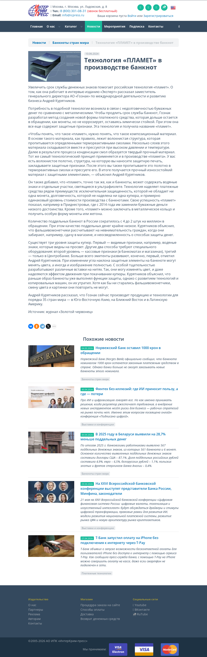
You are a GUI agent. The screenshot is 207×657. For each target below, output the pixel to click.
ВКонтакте (142, 609)
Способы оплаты (92, 609)
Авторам (34, 619)
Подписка (136, 26)
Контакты (155, 26)
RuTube (142, 614)
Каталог (74, 26)
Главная (36, 26)
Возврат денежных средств (100, 619)
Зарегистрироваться (158, 16)
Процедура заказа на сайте (100, 605)
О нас (54, 26)
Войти (132, 16)
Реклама (34, 614)
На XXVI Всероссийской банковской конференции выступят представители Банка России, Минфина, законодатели (125, 488)
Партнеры (35, 609)
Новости (93, 26)
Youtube (140, 605)
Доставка (87, 614)
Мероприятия (114, 26)
